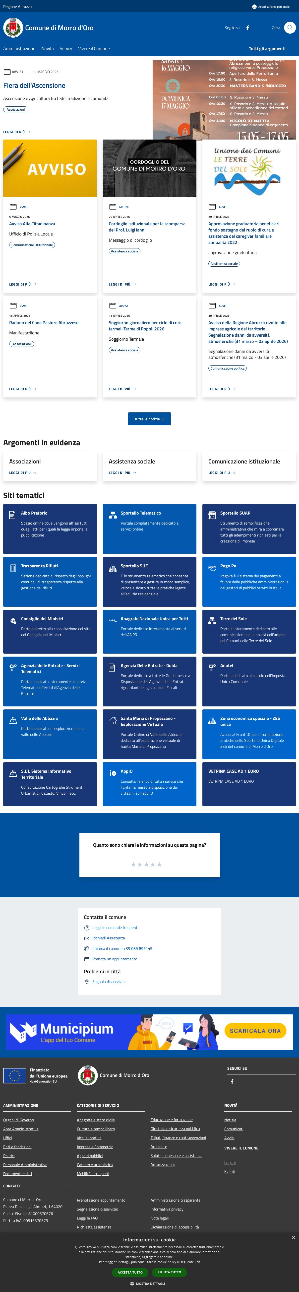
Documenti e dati (17, 1174)
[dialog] (149, 1262)
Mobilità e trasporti (93, 1174)
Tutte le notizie (149, 419)
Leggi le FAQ (87, 1218)
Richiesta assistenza (94, 1227)
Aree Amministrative (21, 1129)
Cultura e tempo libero (96, 1129)
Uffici (7, 1138)
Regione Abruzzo (17, 6)
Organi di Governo (18, 1120)
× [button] (293, 1238)
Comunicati (233, 1129)
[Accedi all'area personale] (271, 6)
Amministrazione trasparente (175, 1200)
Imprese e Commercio (95, 1147)
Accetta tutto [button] (130, 1272)
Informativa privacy (167, 1209)
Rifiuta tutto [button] (169, 1272)
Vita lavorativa (89, 1138)
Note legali (160, 1218)
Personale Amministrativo (25, 1165)
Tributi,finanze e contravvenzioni (178, 1137)
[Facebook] (246, 27)
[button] (149, 1283)
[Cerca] (290, 28)
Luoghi (230, 1162)
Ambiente (159, 1146)
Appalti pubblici (90, 1156)
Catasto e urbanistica (95, 1165)
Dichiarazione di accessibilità (175, 1227)
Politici (9, 1156)
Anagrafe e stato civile (96, 1120)
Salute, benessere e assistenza (176, 1155)
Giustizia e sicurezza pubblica (175, 1129)
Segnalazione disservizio (97, 1209)
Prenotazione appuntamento (101, 1200)
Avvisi (17, 71)
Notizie (119, 207)
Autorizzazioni (163, 1164)
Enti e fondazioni (17, 1147)
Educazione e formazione (172, 1120)
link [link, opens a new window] (197, 1262)
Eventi (229, 1171)
